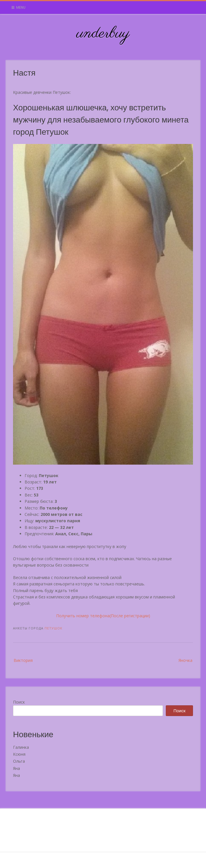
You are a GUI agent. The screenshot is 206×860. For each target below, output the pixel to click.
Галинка (21, 747)
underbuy (103, 33)
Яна (16, 768)
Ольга (19, 761)
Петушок (53, 628)
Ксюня (19, 754)
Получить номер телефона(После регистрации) (103, 615)
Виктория (23, 660)
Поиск (19, 702)
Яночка (185, 660)
